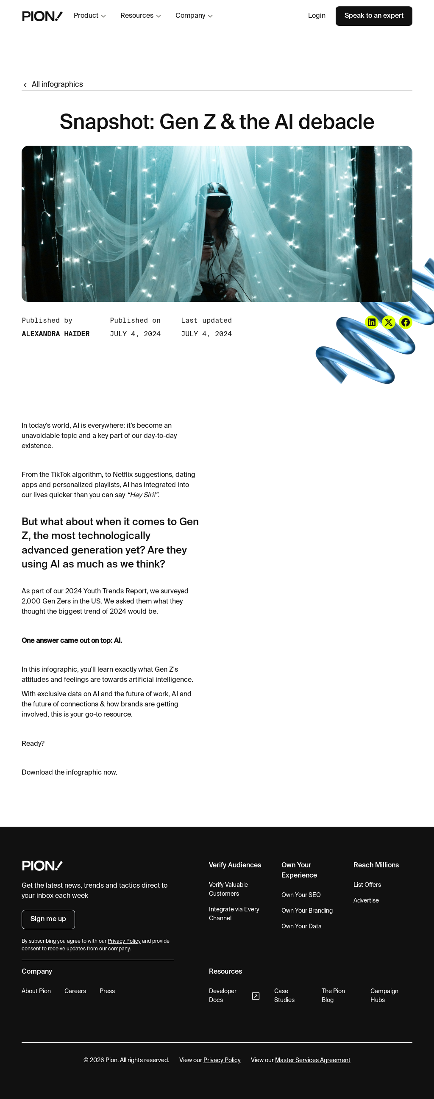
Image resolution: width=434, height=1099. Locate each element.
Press (107, 991)
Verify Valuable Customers (228, 889)
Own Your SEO (301, 895)
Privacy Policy (222, 1060)
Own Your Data (301, 927)
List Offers (367, 885)
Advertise (366, 901)
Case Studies (284, 995)
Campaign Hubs (384, 995)
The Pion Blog (333, 995)
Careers (75, 991)
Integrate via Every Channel (234, 914)
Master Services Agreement (313, 1060)
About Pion (36, 991)
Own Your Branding (307, 911)
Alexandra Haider (55, 333)
